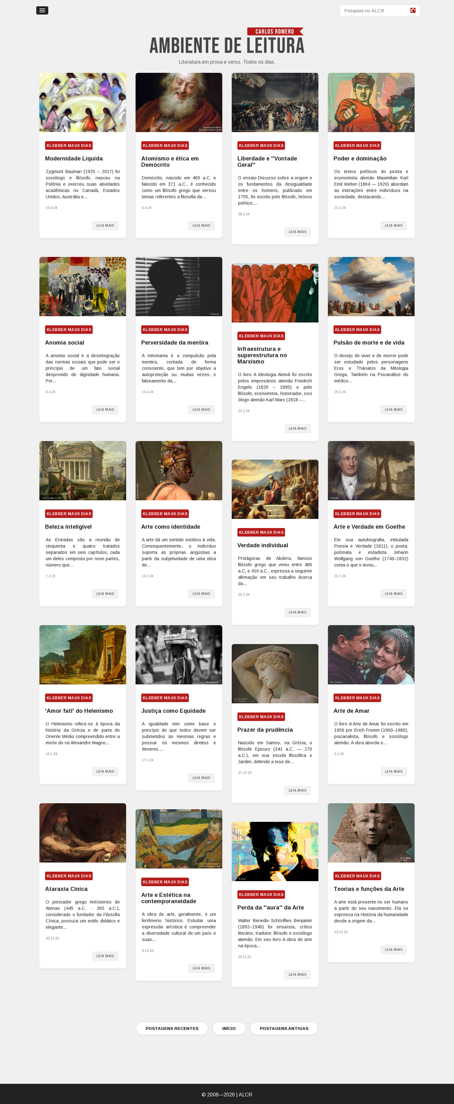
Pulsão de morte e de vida (369, 343)
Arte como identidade (170, 527)
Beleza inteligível (68, 527)
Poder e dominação (360, 158)
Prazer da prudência (265, 730)
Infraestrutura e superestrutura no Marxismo (262, 355)
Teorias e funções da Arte (369, 889)
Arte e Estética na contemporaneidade (168, 898)
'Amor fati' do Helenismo (79, 711)
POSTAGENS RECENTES (172, 1028)
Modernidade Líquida (74, 158)
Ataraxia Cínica (66, 889)
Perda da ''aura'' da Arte (270, 907)
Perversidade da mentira (174, 343)
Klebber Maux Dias (69, 145)
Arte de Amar (352, 711)
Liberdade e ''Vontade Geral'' (267, 161)
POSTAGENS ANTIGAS (284, 1028)
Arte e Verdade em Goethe (369, 527)
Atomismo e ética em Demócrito (170, 161)
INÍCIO (229, 1028)
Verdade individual (262, 545)
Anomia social (64, 343)
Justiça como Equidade (173, 711)
